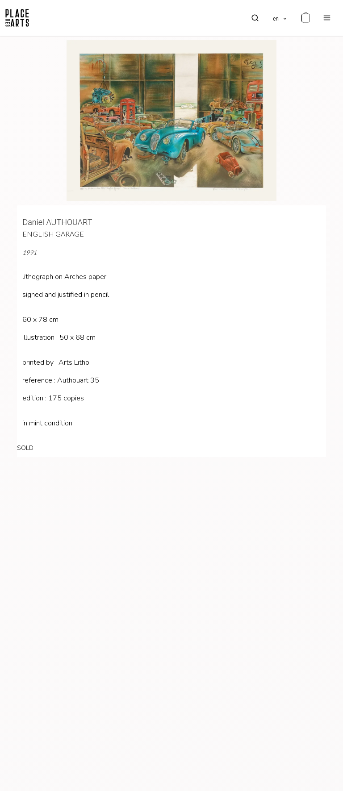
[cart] (305, 18)
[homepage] (17, 18)
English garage (53, 233)
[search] (255, 18)
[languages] (280, 18)
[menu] (327, 18)
